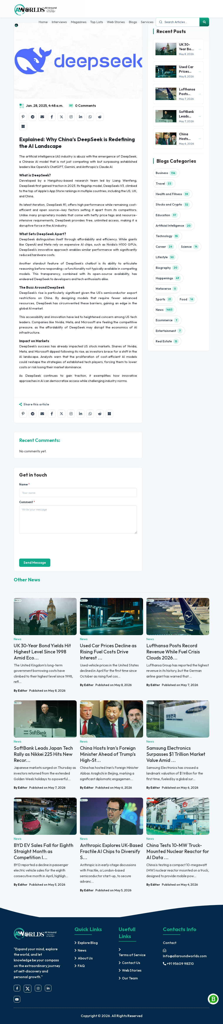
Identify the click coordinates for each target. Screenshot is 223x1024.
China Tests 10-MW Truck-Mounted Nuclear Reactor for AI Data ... (177, 851)
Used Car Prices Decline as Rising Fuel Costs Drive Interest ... (108, 652)
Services (147, 22)
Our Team (130, 977)
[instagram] (38, 988)
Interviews (56, 22)
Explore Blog (88, 942)
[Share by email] (42, 117)
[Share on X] (61, 117)
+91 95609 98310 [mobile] (178, 963)
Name (24, 484)
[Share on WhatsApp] (90, 117)
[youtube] (17, 999)
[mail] (186, 953)
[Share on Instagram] (71, 117)
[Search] (204, 22)
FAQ (81, 965)
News (82, 950)
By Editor (20, 691)
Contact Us (131, 962)
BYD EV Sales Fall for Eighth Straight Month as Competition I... (43, 851)
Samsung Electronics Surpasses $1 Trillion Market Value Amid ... (175, 754)
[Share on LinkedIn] (80, 117)
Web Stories (115, 22)
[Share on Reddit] (100, 117)
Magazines (76, 22)
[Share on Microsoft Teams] (23, 126)
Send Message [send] (35, 563)
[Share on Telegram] (33, 117)
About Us (85, 957)
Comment (27, 502)
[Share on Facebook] (52, 117)
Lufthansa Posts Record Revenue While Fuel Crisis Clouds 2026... (173, 652)
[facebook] (17, 988)
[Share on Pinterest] (23, 117)
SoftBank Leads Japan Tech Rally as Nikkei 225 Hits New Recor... (43, 754)
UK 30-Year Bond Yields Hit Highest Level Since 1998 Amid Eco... (42, 652)
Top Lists (95, 22)
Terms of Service (132, 954)
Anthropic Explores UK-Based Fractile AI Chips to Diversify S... (111, 851)
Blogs (132, 22)
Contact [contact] (169, 942)
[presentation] (52, 545)
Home (40, 22)
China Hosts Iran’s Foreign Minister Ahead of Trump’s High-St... (108, 754)
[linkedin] (48, 988)
